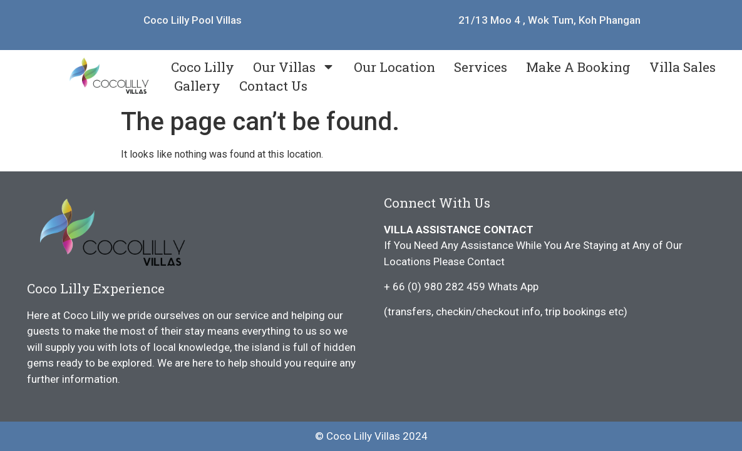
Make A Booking (578, 67)
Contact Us (273, 85)
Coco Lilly (202, 67)
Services (480, 67)
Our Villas (294, 66)
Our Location (394, 67)
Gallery (197, 85)
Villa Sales (682, 67)
